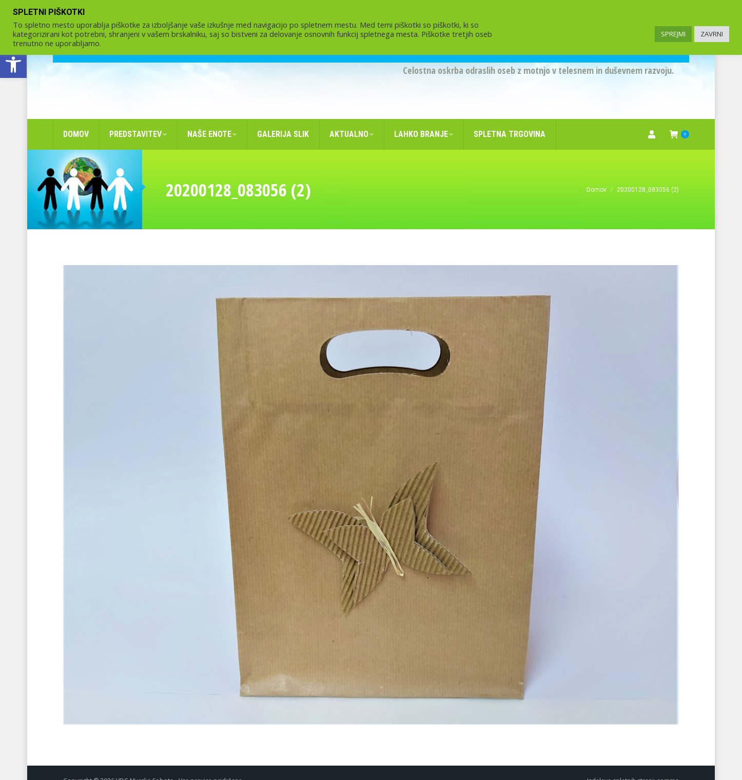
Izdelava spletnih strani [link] (620, 764)
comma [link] (668, 764)
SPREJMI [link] (673, 33)
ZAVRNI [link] (711, 33)
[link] (13, 64)
